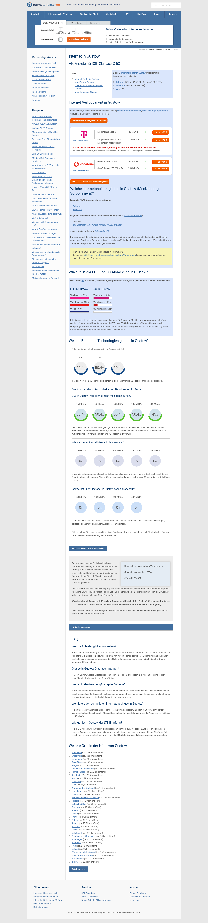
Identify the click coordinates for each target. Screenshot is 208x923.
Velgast (75, 849)
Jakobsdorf (77, 775)
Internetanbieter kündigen (44, 233)
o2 (117, 88)
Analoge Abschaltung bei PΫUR (47, 214)
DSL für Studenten (42, 903)
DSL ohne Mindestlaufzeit (44, 67)
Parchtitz (76, 807)
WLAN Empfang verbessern (45, 229)
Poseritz (75, 810)
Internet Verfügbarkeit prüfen (45, 71)
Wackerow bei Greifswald (84, 852)
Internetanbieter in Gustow (133, 73)
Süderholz (76, 842)
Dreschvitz (77, 756)
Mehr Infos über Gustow (86, 92)
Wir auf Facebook (138, 893)
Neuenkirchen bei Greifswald (85, 797)
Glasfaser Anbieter (133, 215)
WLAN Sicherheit (40, 218)
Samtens (76, 826)
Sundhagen (77, 839)
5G (83, 280)
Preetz (75, 813)
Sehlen (75, 829)
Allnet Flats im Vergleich (43, 96)
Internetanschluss (40, 87)
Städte (167, 49)
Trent (74, 846)
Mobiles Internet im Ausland (45, 278)
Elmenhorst (77, 759)
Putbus (75, 820)
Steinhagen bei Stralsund (83, 836)
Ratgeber (36, 100)
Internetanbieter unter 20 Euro (48, 900)
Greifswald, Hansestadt (83, 768)
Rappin (75, 823)
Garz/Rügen (77, 762)
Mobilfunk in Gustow (84, 82)
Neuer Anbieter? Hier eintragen (96, 900)
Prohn (74, 817)
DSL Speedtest (89, 893)
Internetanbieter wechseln (46, 893)
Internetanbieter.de (154, 49)
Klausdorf (76, 781)
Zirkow (75, 862)
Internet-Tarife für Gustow (87, 79)
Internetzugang (39, 92)
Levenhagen (77, 791)
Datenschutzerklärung (140, 896)
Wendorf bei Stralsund (82, 855)
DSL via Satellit (102, 231)
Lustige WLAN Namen (42, 128)
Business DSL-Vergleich (43, 75)
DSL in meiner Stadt (41, 79)
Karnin (75, 778)
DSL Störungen (39, 172)
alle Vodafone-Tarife (81, 170)
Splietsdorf (77, 833)
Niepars (75, 801)
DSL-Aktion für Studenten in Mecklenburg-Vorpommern (110, 255)
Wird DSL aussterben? (42, 154)
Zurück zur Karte (78, 869)
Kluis (74, 784)
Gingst (75, 765)
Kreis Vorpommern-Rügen (129, 110)
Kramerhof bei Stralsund (83, 788)
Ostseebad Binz (79, 804)
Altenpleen (77, 752)
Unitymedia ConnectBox (43, 194)
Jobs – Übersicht (90, 896)
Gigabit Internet (39, 83)
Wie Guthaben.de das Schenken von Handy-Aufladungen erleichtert (43, 179)
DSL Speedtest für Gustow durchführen (87, 548)
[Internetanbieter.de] (43, 4)
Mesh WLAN (38, 266)
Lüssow (75, 794)
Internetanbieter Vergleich (44, 63)
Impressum (135, 900)
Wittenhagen (78, 858)
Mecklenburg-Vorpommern (155, 110)
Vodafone (120, 85)
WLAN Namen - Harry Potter (45, 210)
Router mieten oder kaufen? (45, 205)
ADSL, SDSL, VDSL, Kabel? (44, 124)
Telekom (120, 82)
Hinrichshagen (78, 772)
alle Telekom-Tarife (80, 141)
